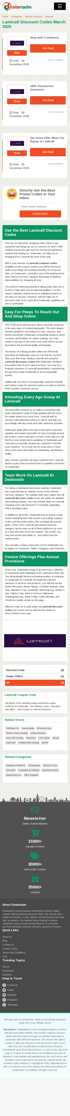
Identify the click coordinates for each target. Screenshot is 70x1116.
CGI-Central (44, 738)
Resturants (8, 970)
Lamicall (49, 16)
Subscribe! (40, 214)
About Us (7, 936)
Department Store (50, 770)
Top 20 (5, 966)
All (35, 683)
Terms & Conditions (55, 60)
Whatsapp (10, 1004)
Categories (16, 16)
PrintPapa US (12, 728)
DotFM (45, 742)
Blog (4, 940)
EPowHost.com (44, 728)
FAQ (4, 956)
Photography (34, 765)
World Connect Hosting (17, 733)
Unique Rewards (38, 733)
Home (5, 16)
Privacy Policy (10, 948)
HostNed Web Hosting (28, 742)
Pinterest (9, 994)
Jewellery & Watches (15, 765)
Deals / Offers (35, 676)
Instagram (10, 999)
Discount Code (35, 670)
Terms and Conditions (13, 952)
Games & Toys (50, 765)
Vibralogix (31, 738)
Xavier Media (28, 728)
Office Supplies (31, 775)
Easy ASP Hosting (14, 738)
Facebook (10, 985)
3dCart (55, 738)
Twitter (8, 990)
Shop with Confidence (44, 37)
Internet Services (33, 16)
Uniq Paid (10, 742)
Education (10, 770)
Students (7, 974)
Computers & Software (28, 770)
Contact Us (8, 944)
